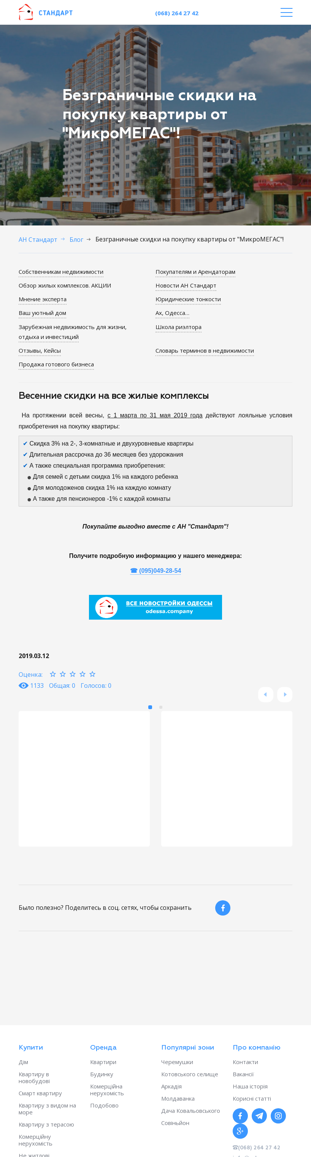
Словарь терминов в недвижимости (205, 350)
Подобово (104, 1105)
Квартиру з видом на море (47, 1108)
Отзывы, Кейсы (40, 350)
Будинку (101, 1074)
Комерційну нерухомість (35, 1140)
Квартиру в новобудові (34, 1077)
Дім (23, 1062)
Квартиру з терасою (46, 1124)
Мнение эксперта (43, 299)
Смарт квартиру (40, 1093)
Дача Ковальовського (190, 1110)
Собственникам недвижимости (61, 271)
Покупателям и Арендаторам (195, 271)
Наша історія (250, 1086)
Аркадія (171, 1086)
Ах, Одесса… (172, 312)
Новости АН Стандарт (186, 285)
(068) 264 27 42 (176, 13)
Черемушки (177, 1062)
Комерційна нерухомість (107, 1089)
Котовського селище (189, 1074)
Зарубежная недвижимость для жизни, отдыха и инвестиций (73, 331)
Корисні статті (252, 1098)
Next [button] (284, 694)
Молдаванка (178, 1098)
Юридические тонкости (188, 299)
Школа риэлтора (179, 327)
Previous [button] (265, 694)
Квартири (103, 1062)
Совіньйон (175, 1123)
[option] (84, 779)
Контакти (245, 1062)
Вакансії (243, 1074)
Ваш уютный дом (42, 312)
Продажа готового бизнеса (56, 364)
